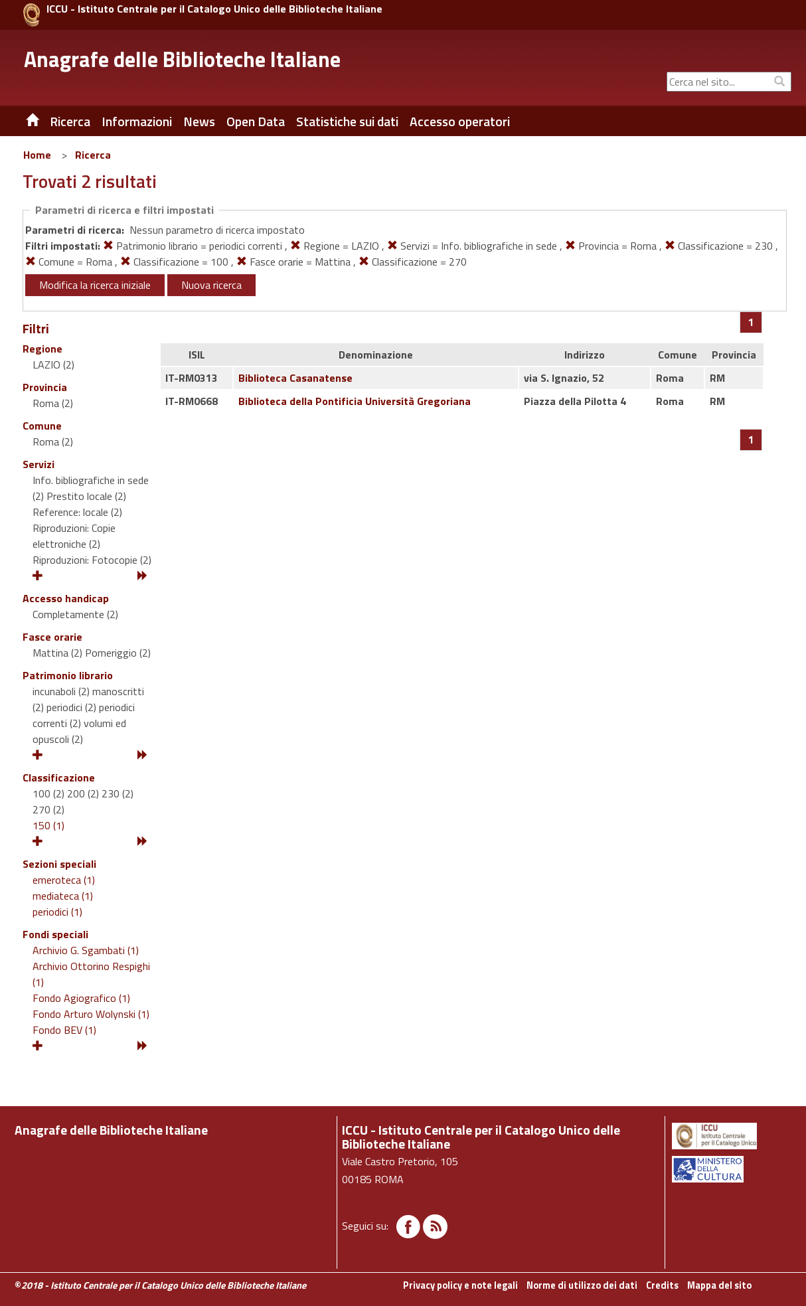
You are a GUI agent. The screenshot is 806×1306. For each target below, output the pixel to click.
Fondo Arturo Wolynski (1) (91, 1014)
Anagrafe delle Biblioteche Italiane (182, 59)
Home (37, 155)
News (199, 121)
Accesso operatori (460, 121)
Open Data (255, 121)
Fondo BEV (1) (64, 1030)
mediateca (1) (63, 896)
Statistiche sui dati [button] (347, 121)
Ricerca (93, 155)
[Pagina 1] (751, 322)
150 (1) (48, 825)
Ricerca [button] (70, 121)
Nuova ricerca (211, 285)
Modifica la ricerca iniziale (95, 285)
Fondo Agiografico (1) (81, 998)
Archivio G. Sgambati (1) (86, 950)
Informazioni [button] (137, 121)
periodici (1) (57, 912)
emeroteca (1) (64, 880)
